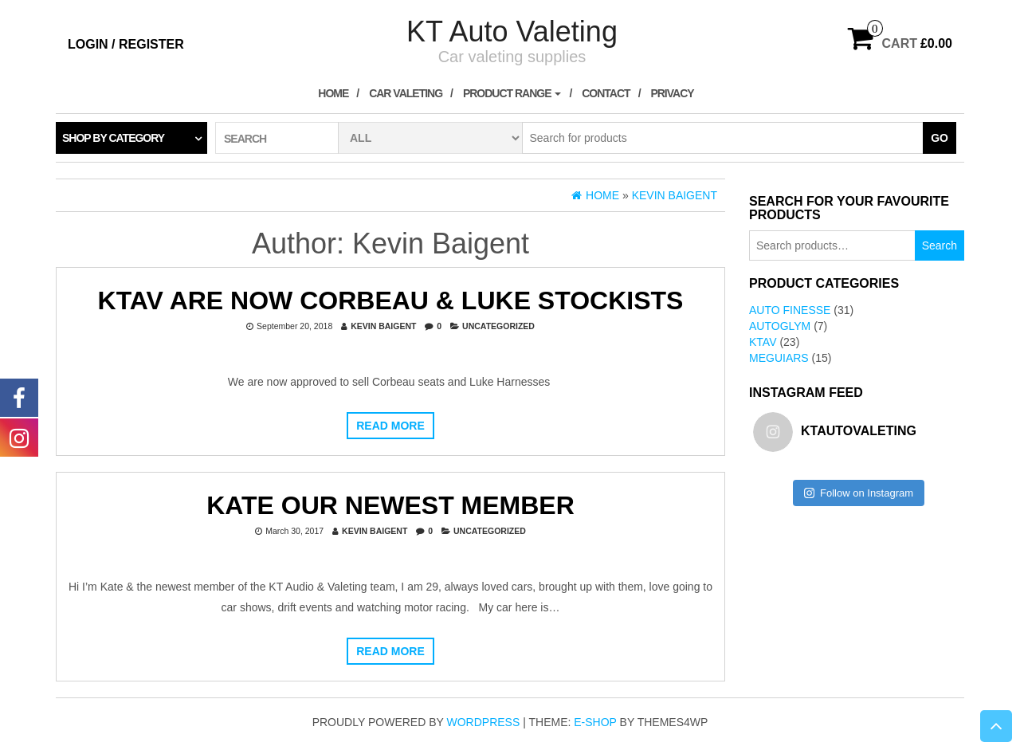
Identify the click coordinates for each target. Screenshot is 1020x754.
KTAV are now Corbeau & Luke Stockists (391, 300)
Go (939, 138)
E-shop (595, 722)
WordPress (483, 722)
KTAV (763, 342)
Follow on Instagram (858, 493)
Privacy (671, 93)
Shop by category (113, 138)
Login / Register (126, 44)
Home (333, 93)
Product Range (512, 93)
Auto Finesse (789, 310)
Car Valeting (405, 93)
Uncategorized (498, 326)
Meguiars (779, 357)
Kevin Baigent (383, 326)
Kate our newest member (390, 505)
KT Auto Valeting (512, 31)
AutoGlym (779, 326)
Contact (606, 93)
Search (939, 245)
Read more (390, 425)
